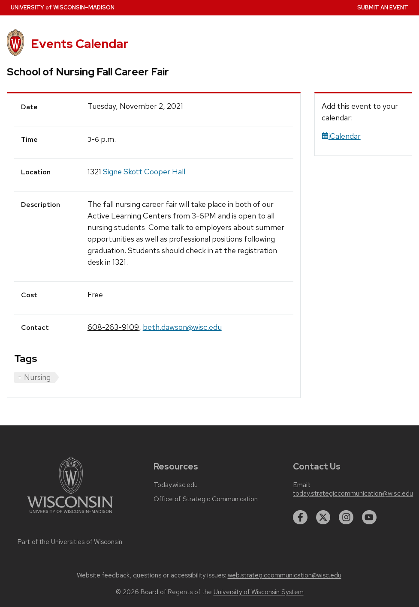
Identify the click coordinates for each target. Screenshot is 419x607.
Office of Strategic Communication (206, 499)
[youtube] (369, 517)
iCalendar (341, 136)
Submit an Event (382, 7)
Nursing (37, 377)
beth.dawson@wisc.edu (182, 327)
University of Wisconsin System (259, 592)
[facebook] (300, 517)
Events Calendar (79, 44)
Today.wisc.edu (176, 485)
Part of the (70, 542)
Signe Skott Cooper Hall (144, 171)
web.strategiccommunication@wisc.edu (284, 575)
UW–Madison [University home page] (63, 7)
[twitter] (323, 517)
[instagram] (346, 517)
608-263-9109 (113, 327)
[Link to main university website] (70, 514)
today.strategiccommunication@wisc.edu (353, 493)
